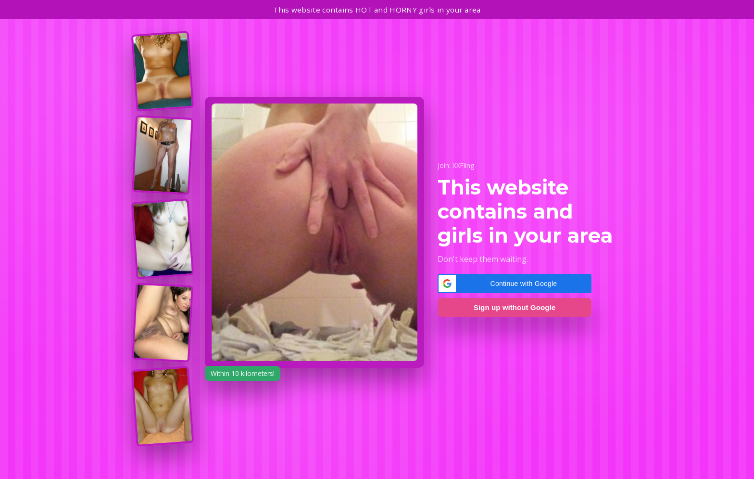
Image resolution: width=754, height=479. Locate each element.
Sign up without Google (514, 307)
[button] (514, 283)
